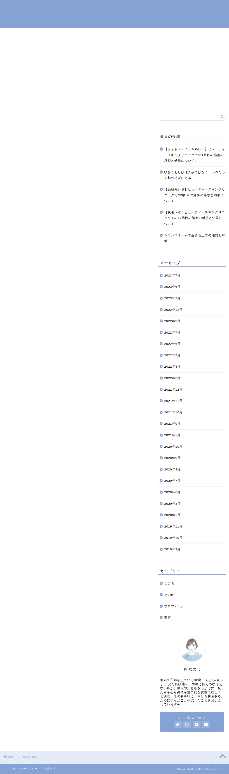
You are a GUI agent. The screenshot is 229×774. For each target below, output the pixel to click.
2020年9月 (172, 458)
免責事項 (49, 768)
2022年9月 (172, 321)
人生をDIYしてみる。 (114, 13)
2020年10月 (173, 446)
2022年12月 (173, 309)
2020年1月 (172, 515)
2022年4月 (172, 367)
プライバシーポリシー (23, 768)
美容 (136, 101)
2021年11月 (173, 401)
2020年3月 (172, 503)
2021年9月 (172, 424)
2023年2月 (172, 298)
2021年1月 (172, 435)
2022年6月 (172, 344)
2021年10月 (173, 412)
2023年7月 (172, 275)
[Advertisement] (114, 62)
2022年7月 (172, 332)
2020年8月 (172, 469)
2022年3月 (172, 378)
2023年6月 (172, 287)
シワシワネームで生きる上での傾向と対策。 (194, 238)
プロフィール (89, 101)
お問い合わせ (162, 101)
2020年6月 (172, 492)
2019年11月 (173, 526)
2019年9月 (172, 549)
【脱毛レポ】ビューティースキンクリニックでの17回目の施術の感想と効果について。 (194, 218)
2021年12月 (173, 389)
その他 (169, 595)
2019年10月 (173, 538)
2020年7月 (172, 481)
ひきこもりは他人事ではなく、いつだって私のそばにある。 (194, 175)
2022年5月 (172, 355)
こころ (116, 101)
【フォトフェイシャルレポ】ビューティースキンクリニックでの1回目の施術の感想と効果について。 (194, 155)
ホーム (61, 101)
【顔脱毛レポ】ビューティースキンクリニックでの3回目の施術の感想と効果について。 (194, 195)
